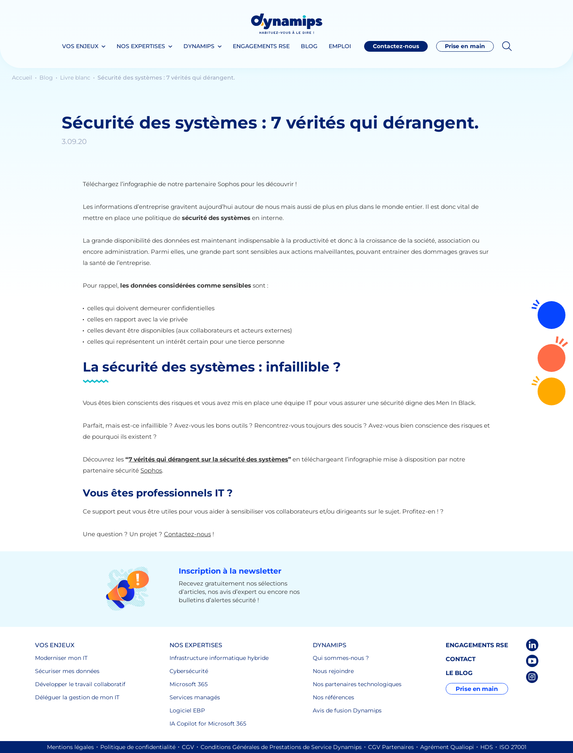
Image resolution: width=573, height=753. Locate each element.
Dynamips (198, 46)
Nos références (333, 697)
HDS (486, 747)
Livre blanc (76, 77)
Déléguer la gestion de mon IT (77, 697)
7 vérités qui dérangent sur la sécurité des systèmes (208, 459)
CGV (188, 747)
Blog (309, 46)
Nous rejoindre (333, 671)
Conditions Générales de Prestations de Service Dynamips (281, 747)
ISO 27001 (512, 747)
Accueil (23, 77)
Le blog (459, 673)
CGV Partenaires (391, 747)
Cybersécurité (189, 671)
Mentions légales (70, 747)
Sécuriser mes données (67, 671)
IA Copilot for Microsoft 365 (208, 723)
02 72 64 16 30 (551, 391)
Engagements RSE (261, 46)
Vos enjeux (80, 46)
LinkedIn (532, 645)
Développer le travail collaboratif (80, 684)
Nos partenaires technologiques (357, 684)
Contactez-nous (551, 358)
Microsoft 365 (189, 684)
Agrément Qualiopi (447, 747)
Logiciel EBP (187, 710)
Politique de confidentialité (137, 747)
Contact (461, 659)
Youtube (532, 661)
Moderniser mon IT (61, 658)
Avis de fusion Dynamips (347, 710)
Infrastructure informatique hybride (219, 658)
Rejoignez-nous (551, 315)
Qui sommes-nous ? (341, 658)
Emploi (340, 46)
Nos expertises (141, 46)
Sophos (151, 470)
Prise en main (465, 46)
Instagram (532, 677)
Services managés (195, 697)
